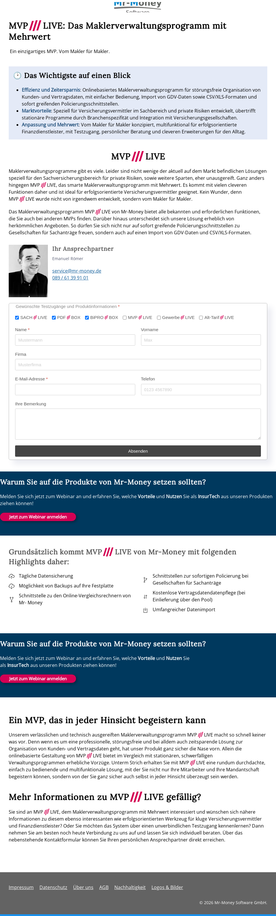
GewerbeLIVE (178, 317)
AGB (104, 887)
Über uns (83, 887)
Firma (20, 354)
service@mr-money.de (76, 271)
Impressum (21, 887)
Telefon (148, 378)
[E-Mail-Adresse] (75, 389)
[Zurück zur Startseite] (138, 7)
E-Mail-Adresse (31, 378)
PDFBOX (68, 317)
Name (22, 329)
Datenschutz (53, 887)
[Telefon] (201, 389)
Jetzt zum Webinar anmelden (38, 517)
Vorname (149, 329)
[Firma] (138, 364)
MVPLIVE (140, 317)
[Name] (75, 340)
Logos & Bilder (167, 887)
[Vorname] (201, 340)
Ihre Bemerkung (30, 403)
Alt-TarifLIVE (219, 317)
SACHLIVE (33, 317)
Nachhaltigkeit (130, 887)
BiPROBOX (104, 317)
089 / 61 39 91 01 (70, 278)
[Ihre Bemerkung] (138, 423)
